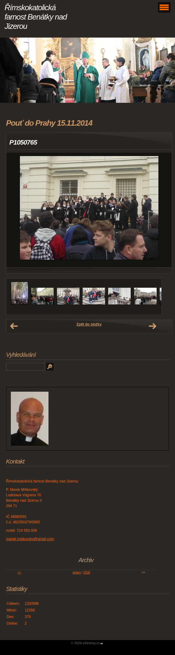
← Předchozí (13, 326)
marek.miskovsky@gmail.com (30, 539)
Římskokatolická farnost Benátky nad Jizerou (36, 17)
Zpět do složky (89, 324)
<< (19, 572)
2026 (86, 572)
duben (77, 572)
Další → (152, 326)
